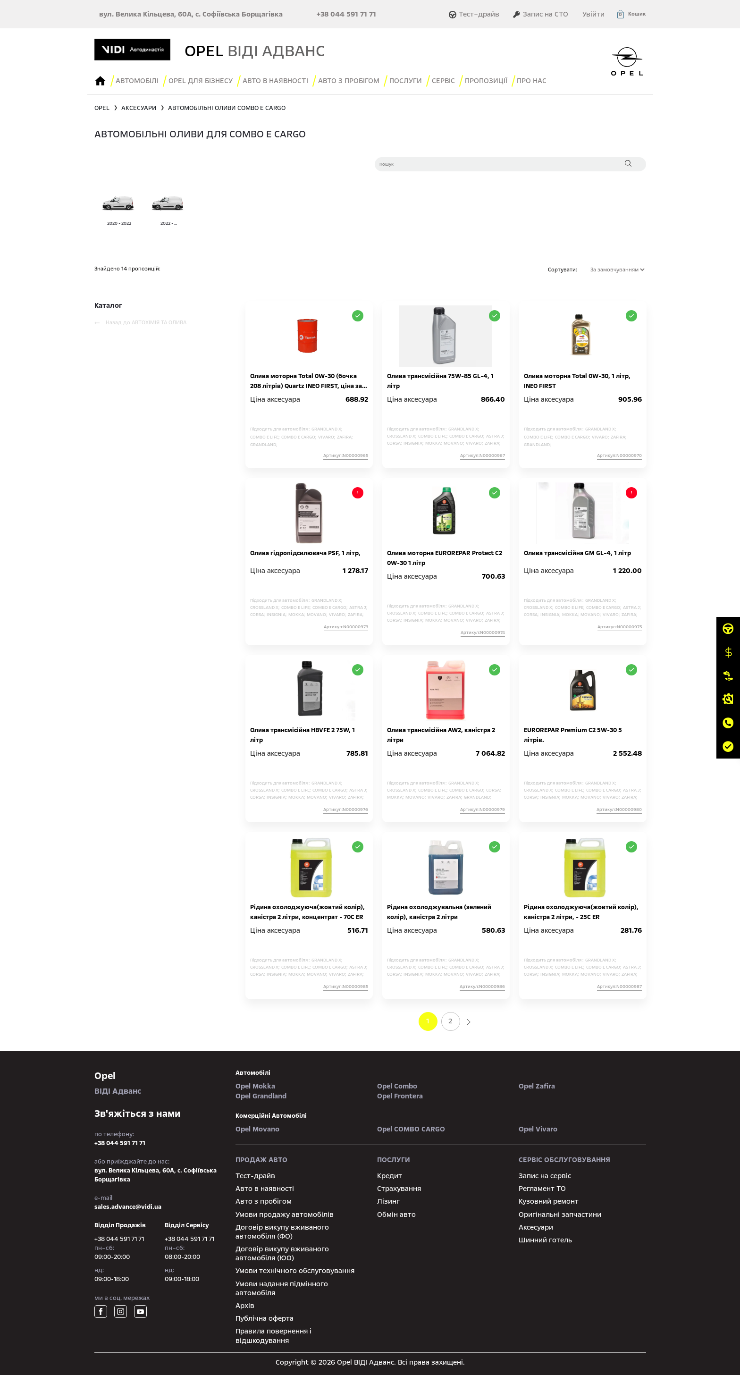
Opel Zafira (537, 1084)
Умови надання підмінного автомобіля (281, 1286)
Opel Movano (257, 1127)
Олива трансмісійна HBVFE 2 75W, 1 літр (302, 733)
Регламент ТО (542, 1186)
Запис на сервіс (545, 1174)
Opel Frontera (400, 1094)
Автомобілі (139, 80)
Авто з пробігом (355, 80)
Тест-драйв (255, 1174)
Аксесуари (536, 1225)
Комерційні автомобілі (271, 1114)
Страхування (399, 1186)
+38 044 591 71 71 (346, 14)
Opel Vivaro (538, 1127)
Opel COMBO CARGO (411, 1127)
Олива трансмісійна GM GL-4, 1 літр (577, 551)
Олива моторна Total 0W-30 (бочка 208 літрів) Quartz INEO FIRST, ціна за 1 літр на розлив (308, 379)
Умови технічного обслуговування (294, 1269)
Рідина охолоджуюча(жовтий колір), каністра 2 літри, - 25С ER (581, 910)
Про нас (544, 80)
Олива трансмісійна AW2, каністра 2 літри (441, 733)
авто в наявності (280, 80)
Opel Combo (397, 1084)
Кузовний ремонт (549, 1200)
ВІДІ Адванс (158, 1081)
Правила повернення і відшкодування (273, 1334)
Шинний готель (545, 1238)
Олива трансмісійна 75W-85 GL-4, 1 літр (440, 379)
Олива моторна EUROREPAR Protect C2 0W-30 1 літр (444, 556)
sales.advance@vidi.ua (127, 1205)
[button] (631, 14)
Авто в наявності (264, 1186)
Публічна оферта (264, 1316)
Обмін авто (396, 1212)
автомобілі (252, 1071)
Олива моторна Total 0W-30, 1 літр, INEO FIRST (577, 379)
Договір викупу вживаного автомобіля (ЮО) (282, 1251)
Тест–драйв (475, 14)
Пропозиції (496, 80)
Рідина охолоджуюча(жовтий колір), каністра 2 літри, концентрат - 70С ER (307, 910)
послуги (413, 80)
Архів (244, 1303)
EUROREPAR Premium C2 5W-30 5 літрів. (573, 733)
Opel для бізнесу (204, 80)
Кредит (389, 1174)
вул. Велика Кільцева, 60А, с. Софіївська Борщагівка (191, 14)
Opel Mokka (255, 1084)
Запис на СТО (540, 14)
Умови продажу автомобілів (284, 1212)
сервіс (452, 80)
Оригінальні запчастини (560, 1212)
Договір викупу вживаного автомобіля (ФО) (282, 1230)
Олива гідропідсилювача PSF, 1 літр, (305, 551)
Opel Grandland (260, 1094)
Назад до (140, 321)
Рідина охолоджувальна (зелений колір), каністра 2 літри (439, 910)
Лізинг (388, 1200)
